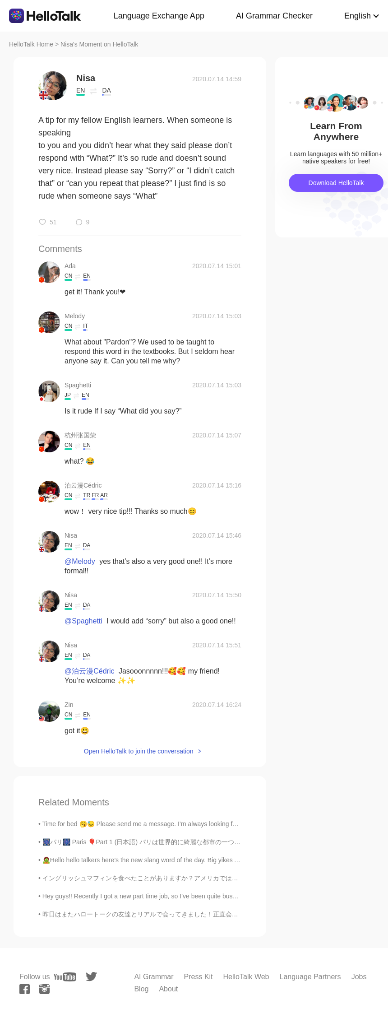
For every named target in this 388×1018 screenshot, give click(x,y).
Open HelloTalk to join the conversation (139, 751)
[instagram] (44, 989)
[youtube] (65, 976)
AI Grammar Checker (274, 15)
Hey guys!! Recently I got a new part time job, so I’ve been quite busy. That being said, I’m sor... (175, 896)
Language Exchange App (159, 15)
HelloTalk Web (246, 977)
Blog (141, 989)
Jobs (359, 977)
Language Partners (310, 977)
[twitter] (91, 976)
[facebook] (24, 989)
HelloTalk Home (31, 44)
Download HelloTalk (336, 182)
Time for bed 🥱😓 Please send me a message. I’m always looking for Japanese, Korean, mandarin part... (190, 823)
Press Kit (198, 977)
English (357, 15)
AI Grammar (153, 977)
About (168, 989)
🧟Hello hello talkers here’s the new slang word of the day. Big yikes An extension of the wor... (173, 860)
